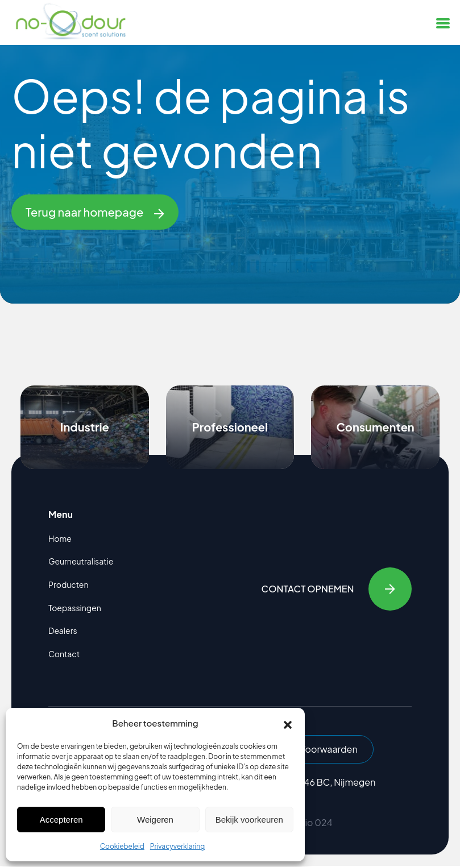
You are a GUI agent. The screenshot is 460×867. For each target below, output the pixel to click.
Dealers (62, 630)
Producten (68, 584)
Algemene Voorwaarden (308, 750)
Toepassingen (74, 608)
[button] (287, 723)
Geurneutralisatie (80, 561)
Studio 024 (308, 823)
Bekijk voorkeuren (249, 819)
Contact (64, 654)
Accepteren (61, 819)
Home (60, 538)
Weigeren (155, 819)
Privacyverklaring (177, 846)
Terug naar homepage (95, 212)
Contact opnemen (336, 589)
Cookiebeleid (122, 846)
